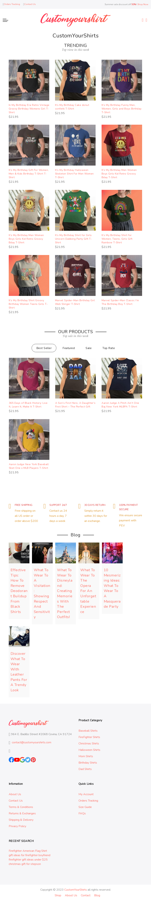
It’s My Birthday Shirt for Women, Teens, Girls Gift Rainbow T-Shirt (117, 238)
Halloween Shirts (89, 750)
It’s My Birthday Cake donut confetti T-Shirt (72, 106)
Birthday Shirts (87, 763)
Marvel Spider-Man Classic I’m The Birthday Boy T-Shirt (120, 302)
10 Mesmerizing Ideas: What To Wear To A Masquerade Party (112, 588)
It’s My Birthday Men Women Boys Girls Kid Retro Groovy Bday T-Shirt (119, 173)
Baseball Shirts (88, 731)
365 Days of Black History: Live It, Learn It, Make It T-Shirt (28, 404)
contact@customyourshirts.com (31, 742)
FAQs (82, 813)
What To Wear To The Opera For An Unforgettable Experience (88, 591)
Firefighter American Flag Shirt (28, 851)
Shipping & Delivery (21, 820)
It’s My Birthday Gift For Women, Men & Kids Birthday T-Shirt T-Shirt (29, 173)
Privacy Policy (17, 826)
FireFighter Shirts (89, 737)
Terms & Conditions (21, 807)
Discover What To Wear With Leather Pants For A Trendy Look (19, 672)
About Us (15, 794)
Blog (97, 895)
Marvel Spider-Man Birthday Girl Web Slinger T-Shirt (75, 302)
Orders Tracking (88, 801)
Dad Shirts (85, 769)
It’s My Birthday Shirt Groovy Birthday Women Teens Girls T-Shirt (28, 304)
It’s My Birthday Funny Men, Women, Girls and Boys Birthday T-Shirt (122, 108)
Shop (58, 895)
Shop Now (142, 4)
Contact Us (16, 801)
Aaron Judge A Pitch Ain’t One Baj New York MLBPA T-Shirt (120, 404)
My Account (86, 794)
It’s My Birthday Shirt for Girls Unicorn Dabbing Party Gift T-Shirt (73, 238)
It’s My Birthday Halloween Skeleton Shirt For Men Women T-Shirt (74, 173)
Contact (85, 895)
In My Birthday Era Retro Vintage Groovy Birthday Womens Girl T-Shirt (29, 108)
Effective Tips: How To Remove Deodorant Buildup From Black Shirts (19, 591)
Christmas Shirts (88, 744)
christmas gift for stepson (25, 864)
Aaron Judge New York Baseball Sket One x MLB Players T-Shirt (29, 466)
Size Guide (85, 807)
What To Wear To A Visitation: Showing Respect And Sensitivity (42, 593)
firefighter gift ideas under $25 (28, 860)
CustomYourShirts (75, 890)
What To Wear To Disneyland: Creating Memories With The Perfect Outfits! (65, 593)
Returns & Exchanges (22, 813)
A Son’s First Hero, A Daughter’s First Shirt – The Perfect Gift (75, 404)
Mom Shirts (85, 756)
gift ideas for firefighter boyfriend (29, 855)
